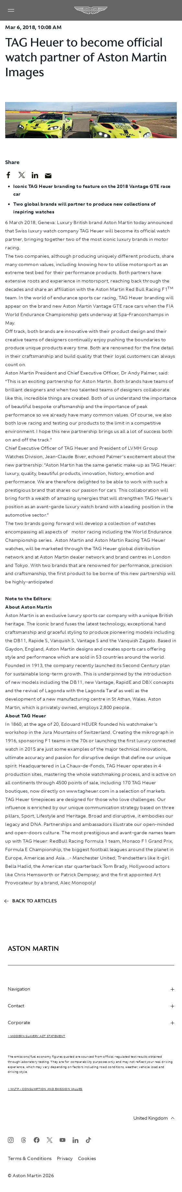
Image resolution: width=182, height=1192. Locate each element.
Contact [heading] (91, 1006)
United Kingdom (153, 1118)
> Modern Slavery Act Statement (36, 1036)
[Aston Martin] (91, 10)
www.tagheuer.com (87, 791)
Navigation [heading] (91, 989)
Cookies (87, 1158)
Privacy (65, 1158)
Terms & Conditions (30, 1158)
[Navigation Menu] (11, 10)
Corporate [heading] (91, 1022)
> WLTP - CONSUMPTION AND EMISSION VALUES (45, 1089)
